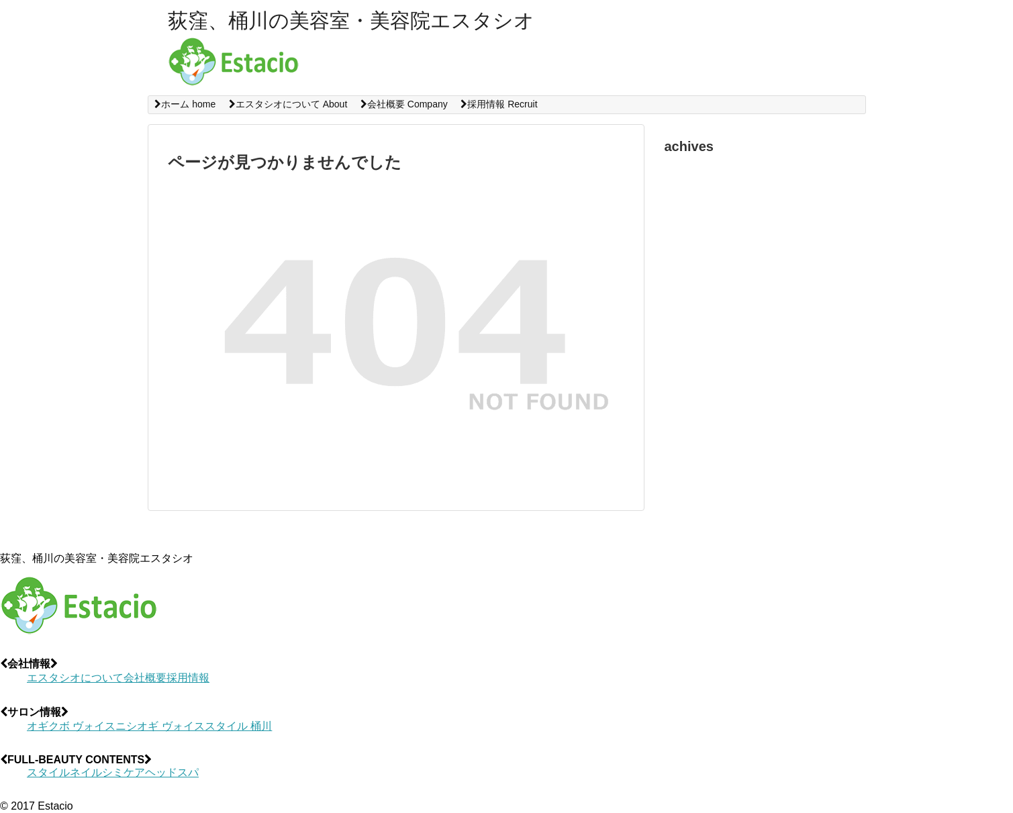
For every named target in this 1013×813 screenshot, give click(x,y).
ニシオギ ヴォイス (159, 726)
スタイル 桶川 (238, 726)
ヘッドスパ (172, 772)
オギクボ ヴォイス (71, 726)
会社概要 (404, 104)
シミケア (123, 772)
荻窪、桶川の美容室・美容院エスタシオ (351, 20)
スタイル (48, 772)
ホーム (184, 104)
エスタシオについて (288, 104)
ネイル (86, 772)
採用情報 (499, 104)
